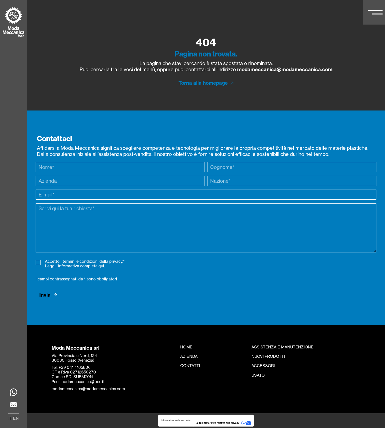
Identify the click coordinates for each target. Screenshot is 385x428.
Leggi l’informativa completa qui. (75, 265)
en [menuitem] (16, 418)
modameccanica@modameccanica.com (284, 69)
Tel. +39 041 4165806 (71, 367)
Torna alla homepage (203, 83)
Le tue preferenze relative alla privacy (217, 423)
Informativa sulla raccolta (176, 420)
